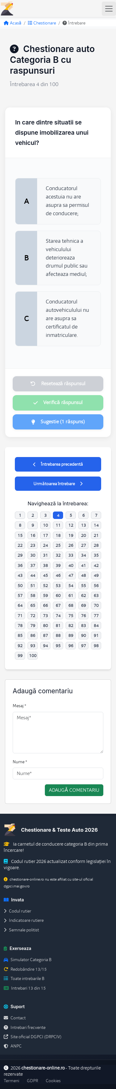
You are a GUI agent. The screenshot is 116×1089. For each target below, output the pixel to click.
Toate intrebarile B (24, 978)
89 (70, 635)
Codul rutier (17, 911)
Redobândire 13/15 (25, 969)
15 (20, 535)
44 (32, 575)
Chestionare (42, 23)
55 (83, 585)
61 (70, 595)
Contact (15, 1018)
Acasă (12, 23)
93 (32, 645)
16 (32, 535)
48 (83, 575)
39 (58, 565)
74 (58, 615)
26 (70, 545)
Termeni (11, 1080)
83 (83, 625)
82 (70, 625)
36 (20, 565)
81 (58, 625)
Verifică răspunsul (57, 402)
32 (58, 555)
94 (45, 645)
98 (96, 645)
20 (83, 535)
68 (70, 605)
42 (96, 565)
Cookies (53, 1080)
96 (70, 645)
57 (20, 595)
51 (32, 585)
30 (32, 555)
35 (96, 555)
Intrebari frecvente (24, 1027)
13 (83, 525)
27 (83, 545)
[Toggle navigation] (109, 9)
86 (32, 635)
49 (96, 575)
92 (20, 645)
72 (32, 615)
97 (83, 645)
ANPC (13, 1046)
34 (83, 555)
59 (45, 595)
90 (83, 635)
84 (96, 625)
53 (58, 585)
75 (70, 615)
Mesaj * (19, 705)
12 (70, 525)
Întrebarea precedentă (58, 464)
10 (45, 525)
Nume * (20, 761)
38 (45, 565)
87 (45, 635)
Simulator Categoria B (27, 959)
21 (96, 535)
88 (58, 635)
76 (83, 615)
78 (20, 625)
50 (20, 585)
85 (20, 635)
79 (32, 625)
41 (83, 565)
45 (45, 575)
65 (32, 605)
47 (70, 575)
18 (58, 535)
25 (58, 545)
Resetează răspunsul (58, 384)
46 (58, 575)
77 (96, 615)
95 (58, 645)
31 (45, 555)
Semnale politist (21, 930)
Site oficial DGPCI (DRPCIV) (32, 1036)
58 (32, 595)
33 (70, 555)
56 (96, 585)
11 (58, 525)
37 (32, 565)
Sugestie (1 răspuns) (57, 422)
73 (45, 615)
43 (20, 575)
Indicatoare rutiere (24, 920)
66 (45, 605)
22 (20, 545)
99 (20, 655)
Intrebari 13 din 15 (25, 988)
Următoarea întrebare (57, 483)
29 (20, 555)
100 (33, 655)
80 (45, 625)
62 (83, 595)
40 (70, 565)
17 (45, 535)
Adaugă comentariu (74, 790)
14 (96, 525)
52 (45, 585)
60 (58, 595)
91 (96, 635)
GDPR (32, 1080)
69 (83, 605)
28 (96, 545)
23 (32, 545)
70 (96, 605)
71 (20, 615)
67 (58, 605)
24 (45, 545)
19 (70, 535)
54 (70, 585)
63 (96, 595)
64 (20, 605)
